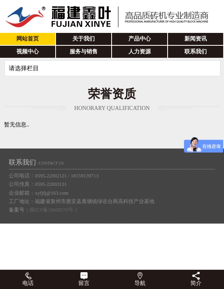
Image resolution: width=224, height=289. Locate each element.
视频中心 (27, 52)
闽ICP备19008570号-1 (53, 210)
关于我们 (83, 39)
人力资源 (139, 52)
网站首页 (27, 39)
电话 (28, 279)
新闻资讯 (195, 39)
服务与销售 (84, 52)
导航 (140, 279)
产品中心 (139, 39)
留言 (84, 279)
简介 (196, 279)
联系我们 (195, 52)
